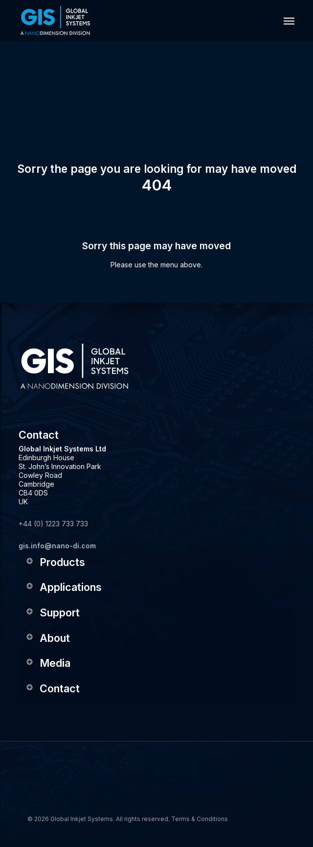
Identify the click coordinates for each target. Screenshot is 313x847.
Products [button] (55, 562)
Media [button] (47, 663)
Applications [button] (63, 587)
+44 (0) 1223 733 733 (53, 523)
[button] (289, 20)
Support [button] (52, 612)
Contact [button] (52, 688)
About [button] (47, 638)
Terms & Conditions (199, 819)
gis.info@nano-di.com (57, 545)
